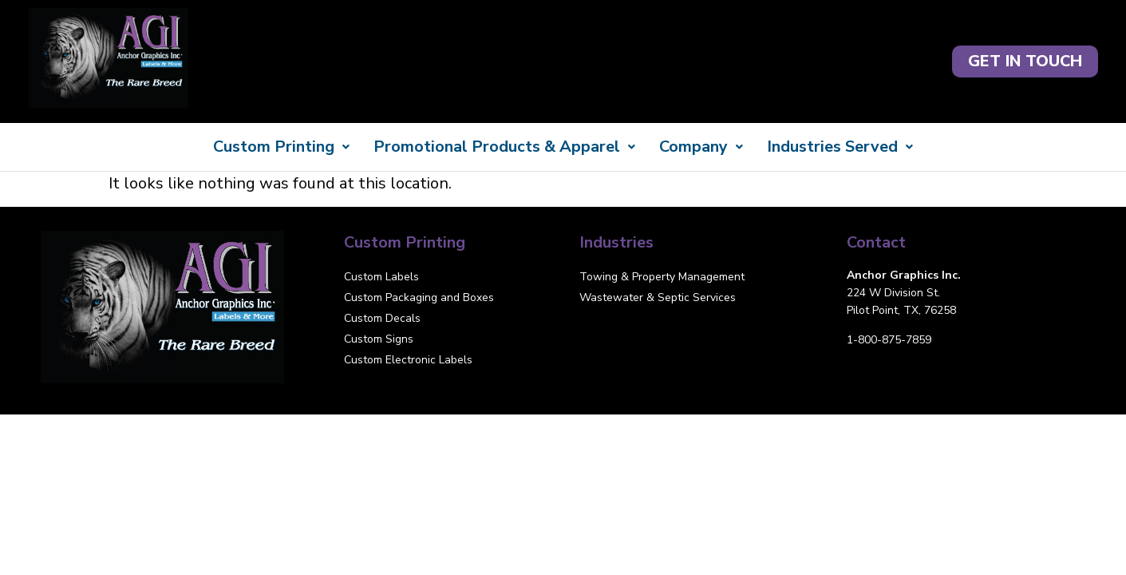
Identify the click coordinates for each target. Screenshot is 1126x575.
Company (701, 146)
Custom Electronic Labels (408, 359)
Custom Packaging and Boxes (419, 297)
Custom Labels (381, 276)
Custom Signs (378, 339)
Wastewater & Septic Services (657, 297)
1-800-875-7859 (889, 339)
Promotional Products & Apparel (504, 146)
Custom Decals (382, 318)
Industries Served (840, 146)
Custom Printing (281, 146)
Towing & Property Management (662, 276)
